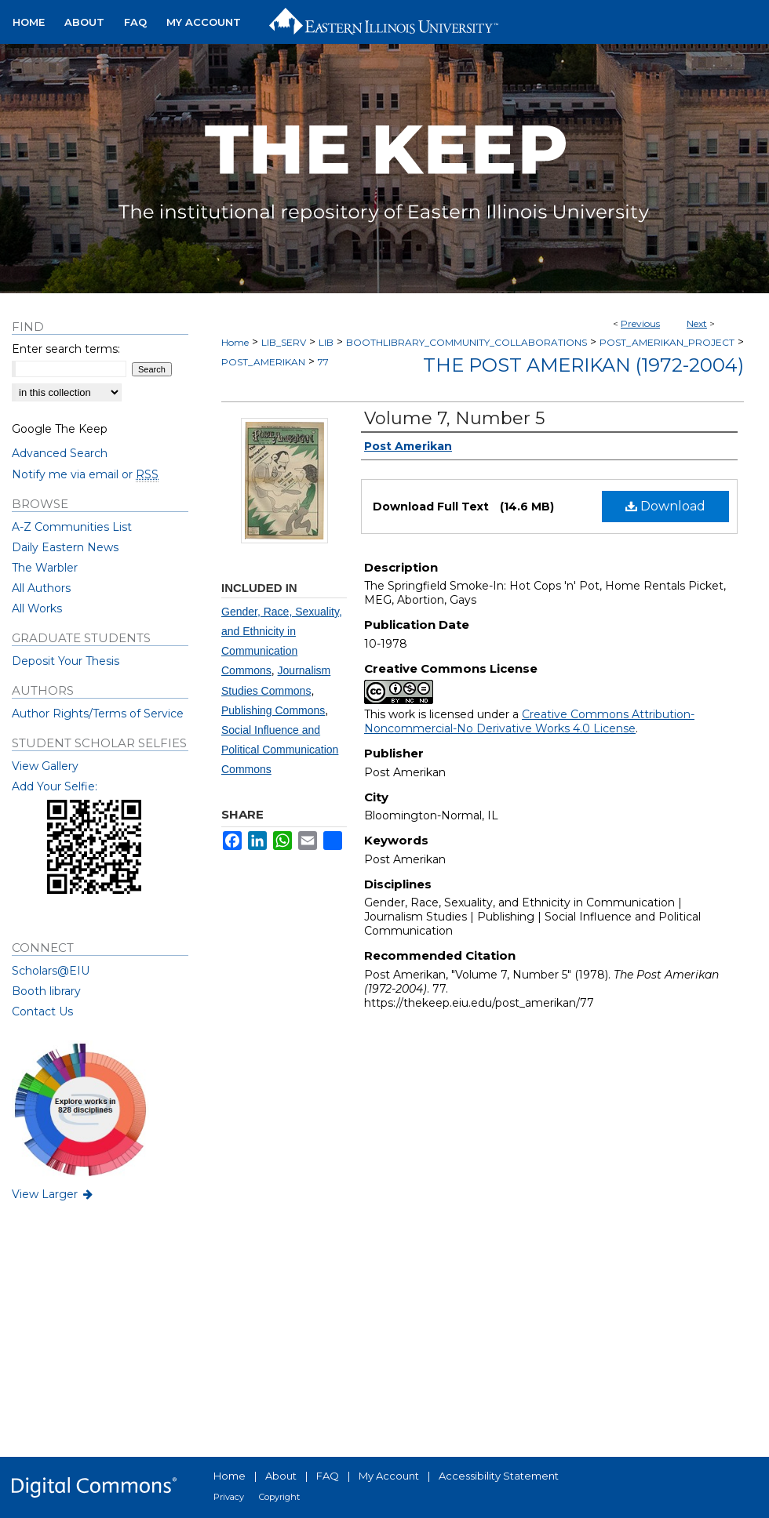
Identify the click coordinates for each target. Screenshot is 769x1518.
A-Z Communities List (72, 527)
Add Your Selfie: (54, 786)
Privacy (228, 1496)
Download (665, 506)
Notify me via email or (85, 474)
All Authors (41, 588)
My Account (389, 1475)
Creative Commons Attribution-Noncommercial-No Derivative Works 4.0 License (529, 721)
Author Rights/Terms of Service (98, 713)
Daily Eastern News (65, 547)
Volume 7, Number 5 (454, 418)
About (281, 1475)
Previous (640, 323)
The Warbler (45, 568)
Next (697, 323)
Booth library (46, 991)
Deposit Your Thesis (65, 661)
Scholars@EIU (50, 971)
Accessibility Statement (499, 1475)
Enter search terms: (66, 349)
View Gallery (45, 766)
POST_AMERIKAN (263, 362)
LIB (326, 342)
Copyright (279, 1496)
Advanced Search (60, 453)
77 (323, 362)
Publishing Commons (273, 710)
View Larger (53, 1194)
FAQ (327, 1475)
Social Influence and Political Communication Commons (279, 749)
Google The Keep (60, 429)
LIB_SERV (283, 342)
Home (235, 342)
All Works (37, 608)
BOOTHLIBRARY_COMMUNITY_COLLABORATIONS (466, 342)
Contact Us (42, 1011)
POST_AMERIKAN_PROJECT (667, 342)
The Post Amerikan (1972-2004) (583, 365)
